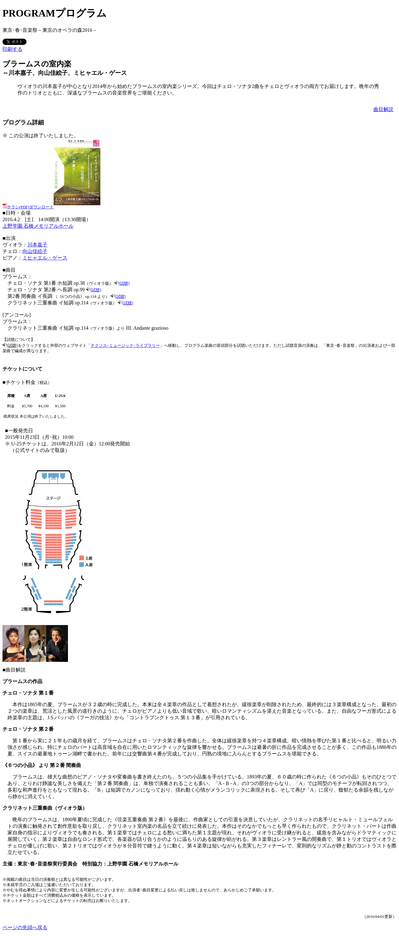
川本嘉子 (37, 244)
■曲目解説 (14, 669)
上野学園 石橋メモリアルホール (38, 226)
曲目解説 (383, 109)
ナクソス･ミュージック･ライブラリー (125, 345)
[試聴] (124, 283)
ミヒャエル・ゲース (44, 257)
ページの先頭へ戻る (24, 927)
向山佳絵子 (34, 251)
